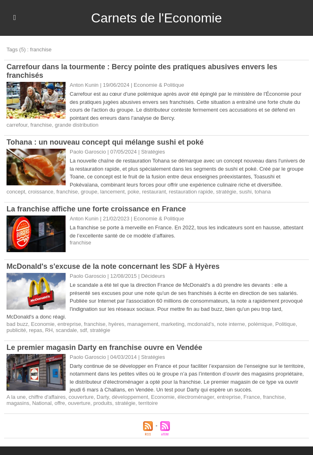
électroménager (196, 397)
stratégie (226, 192)
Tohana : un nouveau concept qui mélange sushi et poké (105, 142)
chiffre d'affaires (47, 397)
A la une (16, 397)
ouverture (79, 403)
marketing (172, 324)
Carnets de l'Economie (156, 18)
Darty (103, 397)
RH (49, 330)
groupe (89, 192)
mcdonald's (200, 324)
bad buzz (17, 324)
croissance (40, 192)
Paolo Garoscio (88, 276)
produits (102, 403)
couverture (80, 397)
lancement (112, 192)
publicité (16, 330)
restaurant (154, 192)
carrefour (17, 125)
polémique (260, 324)
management (142, 324)
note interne (231, 324)
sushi (245, 192)
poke (133, 192)
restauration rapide (191, 192)
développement (130, 397)
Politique (286, 324)
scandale (66, 330)
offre (60, 403)
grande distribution (77, 125)
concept (16, 192)
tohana (263, 192)
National (42, 403)
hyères (116, 324)
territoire (148, 403)
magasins (18, 403)
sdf (83, 330)
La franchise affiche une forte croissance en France (96, 209)
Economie (43, 324)
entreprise (69, 324)
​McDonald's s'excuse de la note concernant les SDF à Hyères (113, 266)
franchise (41, 125)
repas (35, 330)
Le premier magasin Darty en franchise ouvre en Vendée (104, 347)
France (251, 397)
